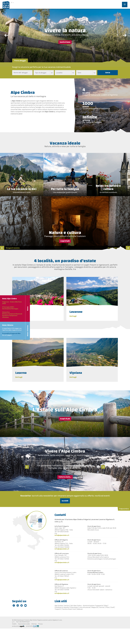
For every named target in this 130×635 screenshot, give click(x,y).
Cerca (107, 72)
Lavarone (76, 312)
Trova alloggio (20, 61)
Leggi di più (65, 241)
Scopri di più (65, 418)
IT (11, 2)
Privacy (40, 624)
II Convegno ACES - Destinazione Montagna (10, 308)
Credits (14, 624)
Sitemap (34, 624)
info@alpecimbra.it (62, 535)
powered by (32, 626)
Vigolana (76, 373)
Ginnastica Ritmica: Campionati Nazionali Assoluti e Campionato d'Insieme (12, 314)
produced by (18, 626)
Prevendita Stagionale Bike (11, 333)
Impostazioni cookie (24, 624)
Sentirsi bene (65, 42)
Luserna (21, 373)
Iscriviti (65, 501)
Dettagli (18, 316)
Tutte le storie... (65, 477)
